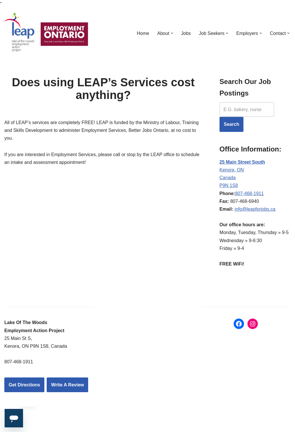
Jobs (186, 33)
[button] (172, 33)
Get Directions (24, 384)
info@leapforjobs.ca (255, 209)
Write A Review (67, 384)
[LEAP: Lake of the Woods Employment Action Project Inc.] (47, 33)
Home (143, 33)
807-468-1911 (249, 193)
